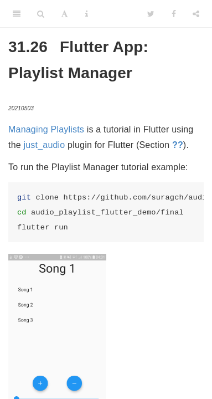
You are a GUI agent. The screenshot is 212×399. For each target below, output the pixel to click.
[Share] (196, 14)
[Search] (41, 14)
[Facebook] (173, 14)
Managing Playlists (46, 129)
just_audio (44, 145)
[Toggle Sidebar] (16, 14)
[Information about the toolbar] (86, 14)
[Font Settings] (64, 14)
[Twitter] (151, 14)
